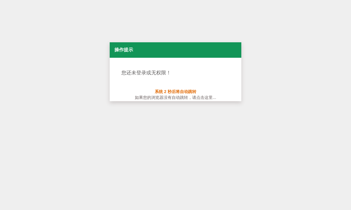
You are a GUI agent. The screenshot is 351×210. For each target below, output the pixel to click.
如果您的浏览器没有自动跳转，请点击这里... (175, 97)
